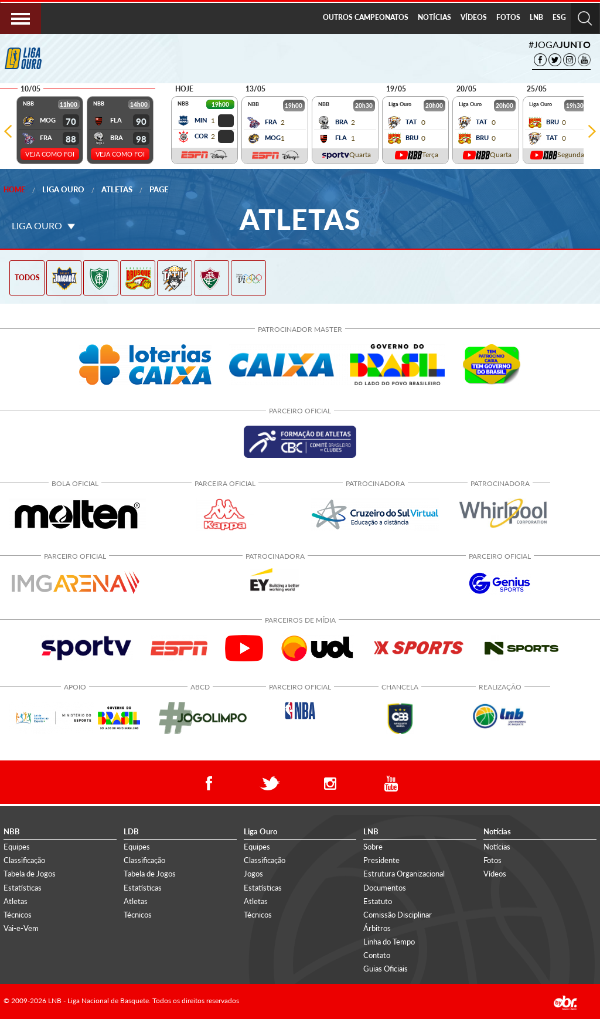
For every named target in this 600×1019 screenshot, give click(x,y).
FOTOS (508, 17)
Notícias (496, 846)
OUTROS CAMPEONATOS (365, 17)
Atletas (116, 189)
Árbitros (377, 928)
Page (158, 189)
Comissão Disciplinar (397, 914)
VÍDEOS (474, 17)
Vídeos (494, 873)
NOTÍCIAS (434, 17)
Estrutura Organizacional (404, 873)
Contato (376, 955)
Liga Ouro (63, 189)
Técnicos (18, 914)
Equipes (17, 846)
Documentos (384, 887)
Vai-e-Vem (21, 928)
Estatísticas (23, 887)
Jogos (253, 873)
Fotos (492, 860)
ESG (559, 17)
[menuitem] (365, 18)
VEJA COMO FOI (49, 154)
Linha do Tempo (389, 941)
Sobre (373, 846)
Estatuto (377, 901)
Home (14, 189)
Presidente (381, 860)
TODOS (27, 277)
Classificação (24, 860)
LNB (536, 17)
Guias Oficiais (385, 968)
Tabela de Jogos (30, 873)
